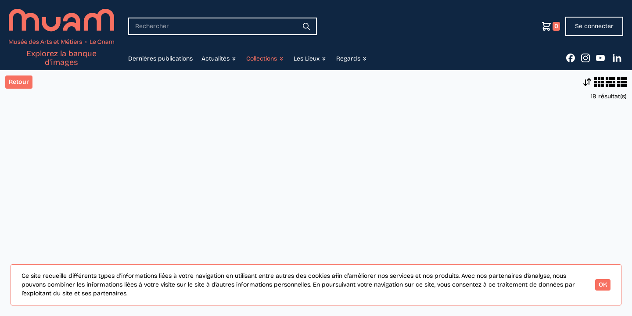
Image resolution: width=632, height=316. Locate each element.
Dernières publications (160, 58)
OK (603, 284)
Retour (19, 82)
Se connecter (594, 26)
